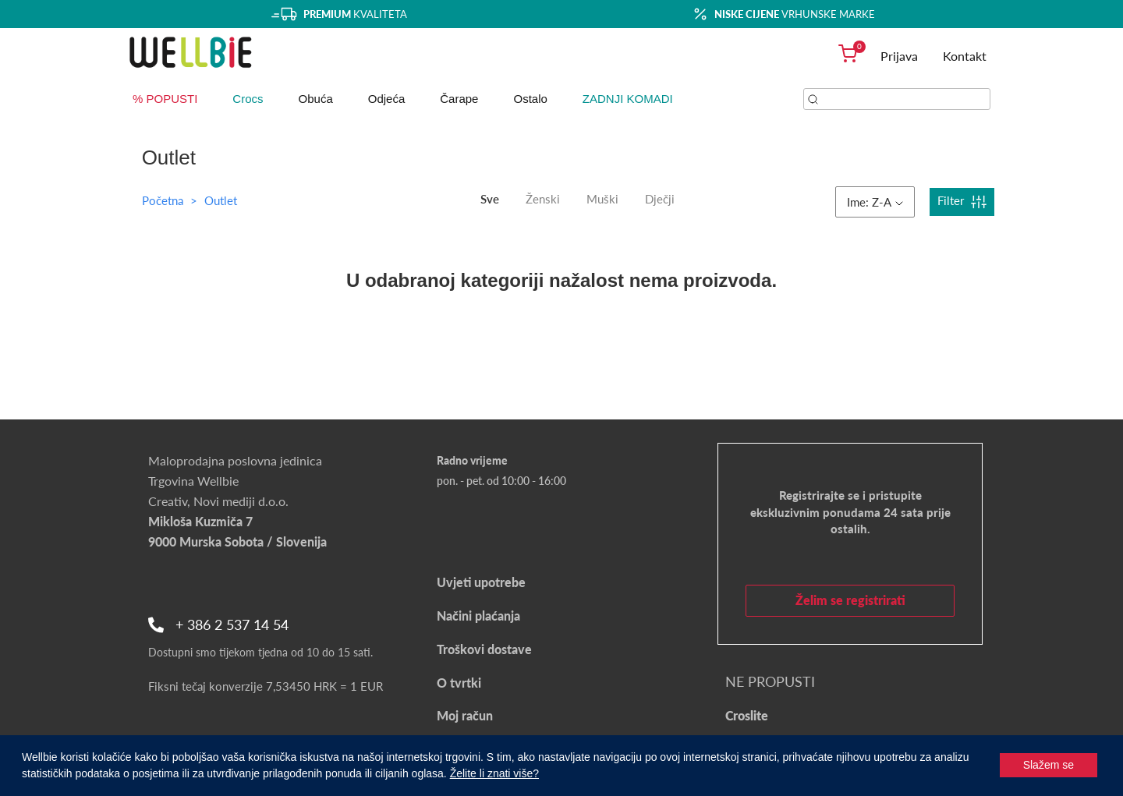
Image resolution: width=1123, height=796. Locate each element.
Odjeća (387, 98)
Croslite (746, 715)
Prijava (899, 55)
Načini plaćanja (478, 615)
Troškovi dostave (484, 649)
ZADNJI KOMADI (628, 98)
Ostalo (530, 98)
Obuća (316, 98)
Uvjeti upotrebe (481, 582)
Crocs (247, 98)
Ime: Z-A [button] (875, 202)
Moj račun (465, 715)
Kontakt (965, 55)
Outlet (220, 200)
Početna (162, 200)
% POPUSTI (165, 98)
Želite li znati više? (494, 773)
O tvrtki (459, 682)
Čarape (459, 98)
